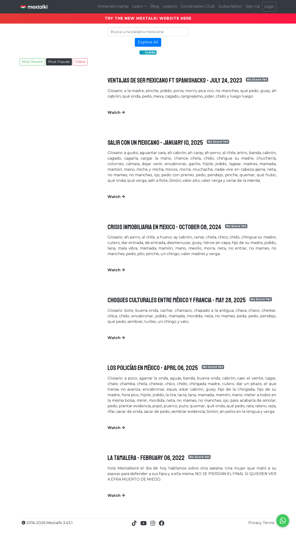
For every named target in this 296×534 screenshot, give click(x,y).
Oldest (80, 62)
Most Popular (59, 62)
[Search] (148, 31)
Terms (268, 523)
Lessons (170, 6)
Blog (154, 6)
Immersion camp (113, 6)
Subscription (230, 6)
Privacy (255, 523)
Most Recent (32, 62)
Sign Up (253, 6)
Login (269, 6)
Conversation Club (198, 6)
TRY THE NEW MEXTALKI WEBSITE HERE (148, 18)
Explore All (148, 42)
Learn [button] (138, 6)
